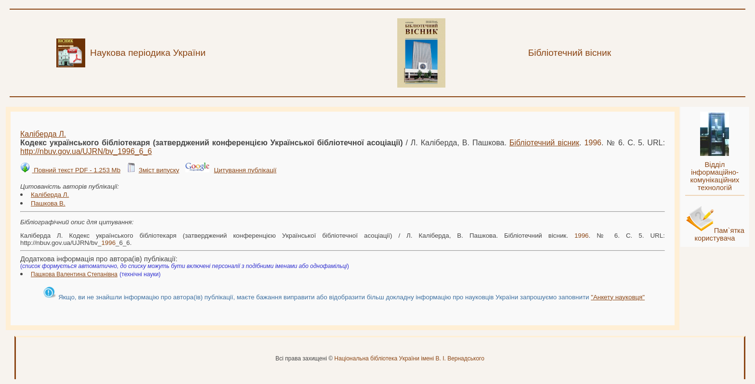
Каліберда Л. (43, 134)
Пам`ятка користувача (719, 234)
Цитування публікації (245, 170)
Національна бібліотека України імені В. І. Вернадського (409, 358)
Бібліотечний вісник (544, 143)
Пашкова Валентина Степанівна (74, 274)
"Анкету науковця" (618, 297)
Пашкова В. (48, 203)
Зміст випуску (159, 170)
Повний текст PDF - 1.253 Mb (76, 170)
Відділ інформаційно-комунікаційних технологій (714, 176)
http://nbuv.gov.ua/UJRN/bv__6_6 (86, 151)
